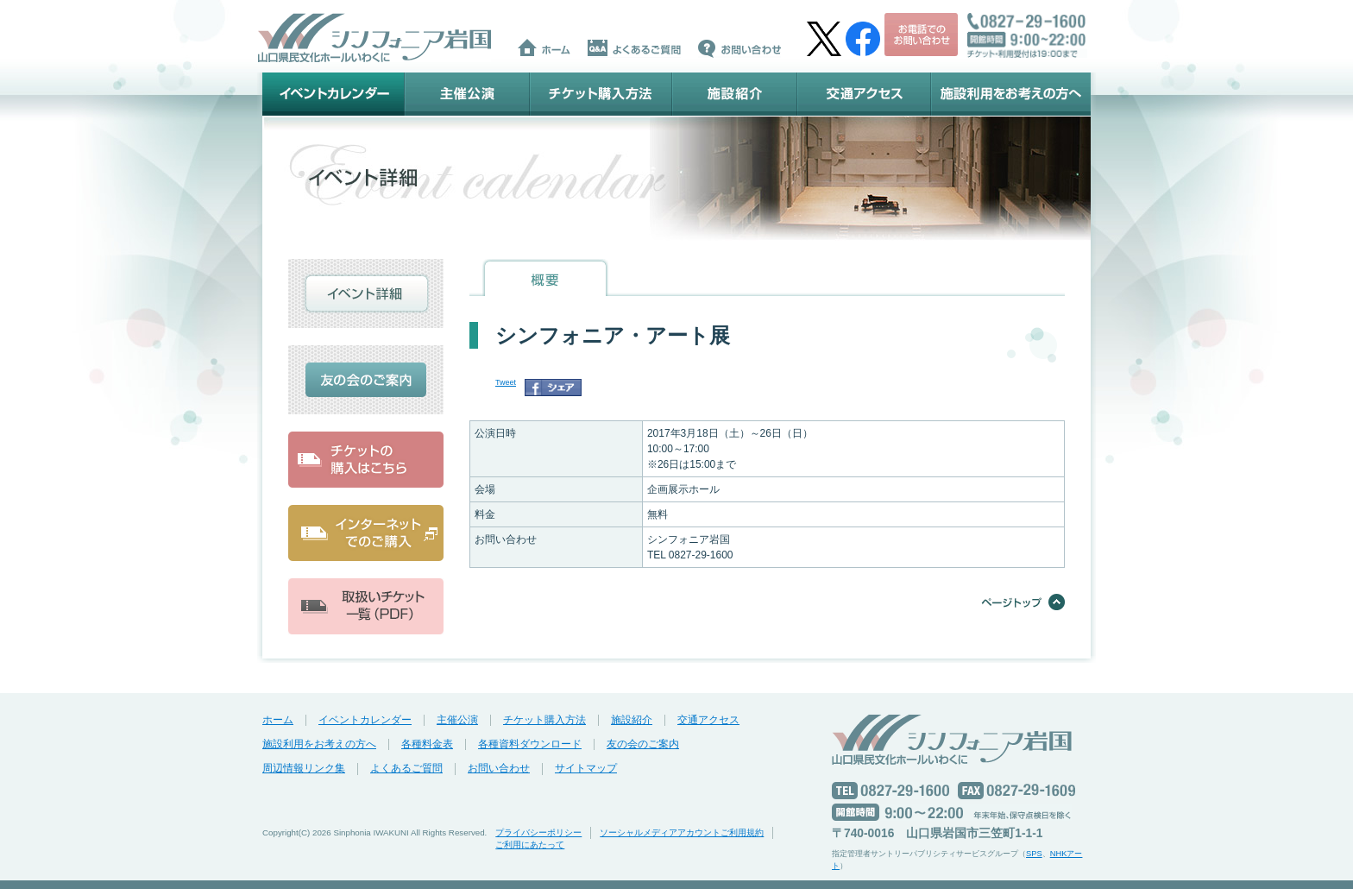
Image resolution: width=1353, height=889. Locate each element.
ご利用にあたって (529, 844)
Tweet (505, 382)
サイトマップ (586, 768)
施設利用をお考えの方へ (1011, 94)
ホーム (277, 720)
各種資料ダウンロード (530, 744)
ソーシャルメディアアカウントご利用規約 (682, 832)
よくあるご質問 (406, 768)
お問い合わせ (499, 768)
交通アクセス (864, 94)
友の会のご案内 (643, 744)
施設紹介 (734, 94)
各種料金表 (427, 744)
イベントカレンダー (333, 94)
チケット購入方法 (601, 94)
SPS (1034, 853)
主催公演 (467, 94)
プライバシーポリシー (538, 832)
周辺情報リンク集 (303, 768)
